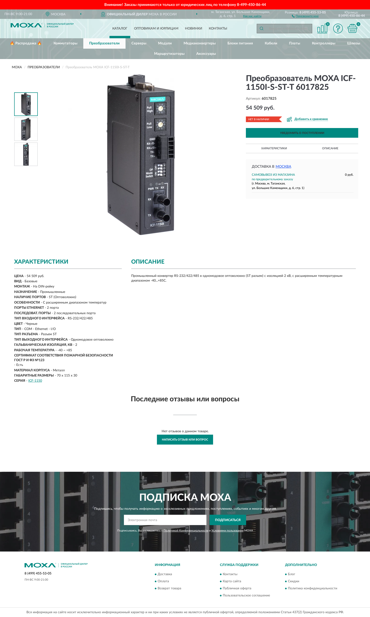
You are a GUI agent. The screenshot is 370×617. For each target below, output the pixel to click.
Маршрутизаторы (169, 54)
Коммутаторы (65, 43)
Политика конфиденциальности (312, 588)
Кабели (271, 43)
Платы (294, 43)
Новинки (193, 28)
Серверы (138, 43)
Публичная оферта (237, 588)
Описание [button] (330, 148)
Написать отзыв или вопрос (185, 439)
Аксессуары (206, 54)
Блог (291, 574)
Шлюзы (353, 43)
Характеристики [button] (274, 148)
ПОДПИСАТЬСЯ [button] (228, 520)
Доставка (165, 574)
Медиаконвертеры (200, 43)
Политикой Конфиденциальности (186, 530)
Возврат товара (169, 588)
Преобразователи (104, 43)
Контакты (218, 28)
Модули (165, 43)
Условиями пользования (227, 530)
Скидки (293, 581)
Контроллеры (323, 43)
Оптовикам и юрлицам (156, 28)
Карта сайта (232, 581)
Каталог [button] (119, 28)
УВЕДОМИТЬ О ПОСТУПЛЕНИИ (302, 133)
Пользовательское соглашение (246, 595)
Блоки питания (240, 43)
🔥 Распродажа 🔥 (26, 43)
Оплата (163, 581)
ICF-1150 (35, 380)
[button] (305, 15)
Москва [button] (283, 166)
